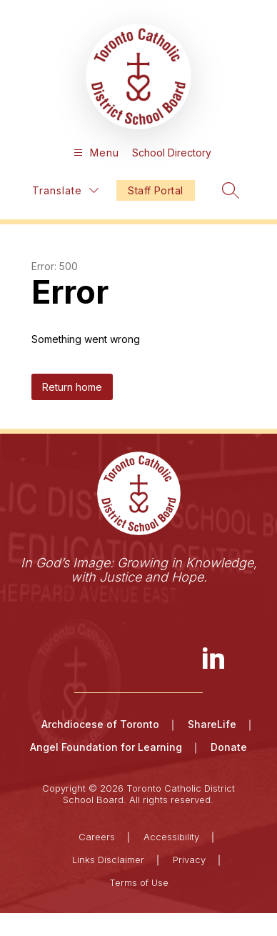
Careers (97, 836)
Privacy (189, 859)
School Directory (171, 152)
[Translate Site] (65, 190)
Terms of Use (138, 882)
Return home (72, 387)
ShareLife (212, 724)
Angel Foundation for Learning (106, 747)
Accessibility (171, 836)
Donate (229, 747)
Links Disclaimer (108, 859)
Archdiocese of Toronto (100, 724)
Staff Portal (155, 190)
